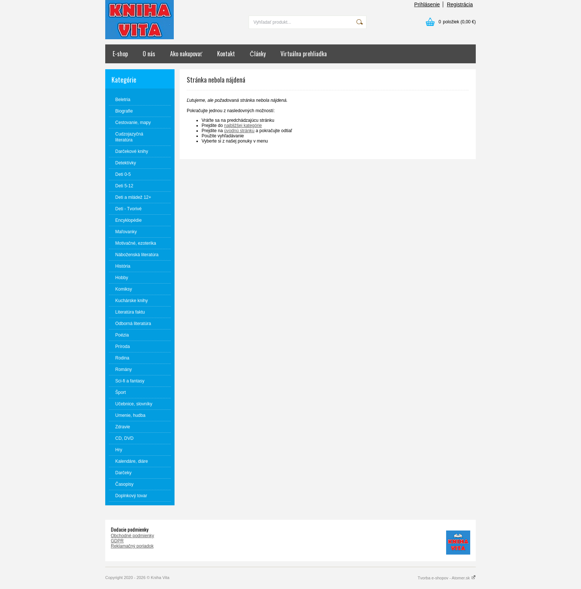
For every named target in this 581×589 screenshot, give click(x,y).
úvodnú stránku (239, 130)
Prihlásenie (427, 4)
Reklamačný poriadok (132, 546)
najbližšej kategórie (243, 125)
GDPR (117, 540)
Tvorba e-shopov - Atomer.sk (447, 578)
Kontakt (226, 53)
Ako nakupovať (186, 53)
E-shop (120, 53)
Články (258, 53)
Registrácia (460, 4)
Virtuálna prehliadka (303, 53)
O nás (149, 53)
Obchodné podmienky (132, 535)
